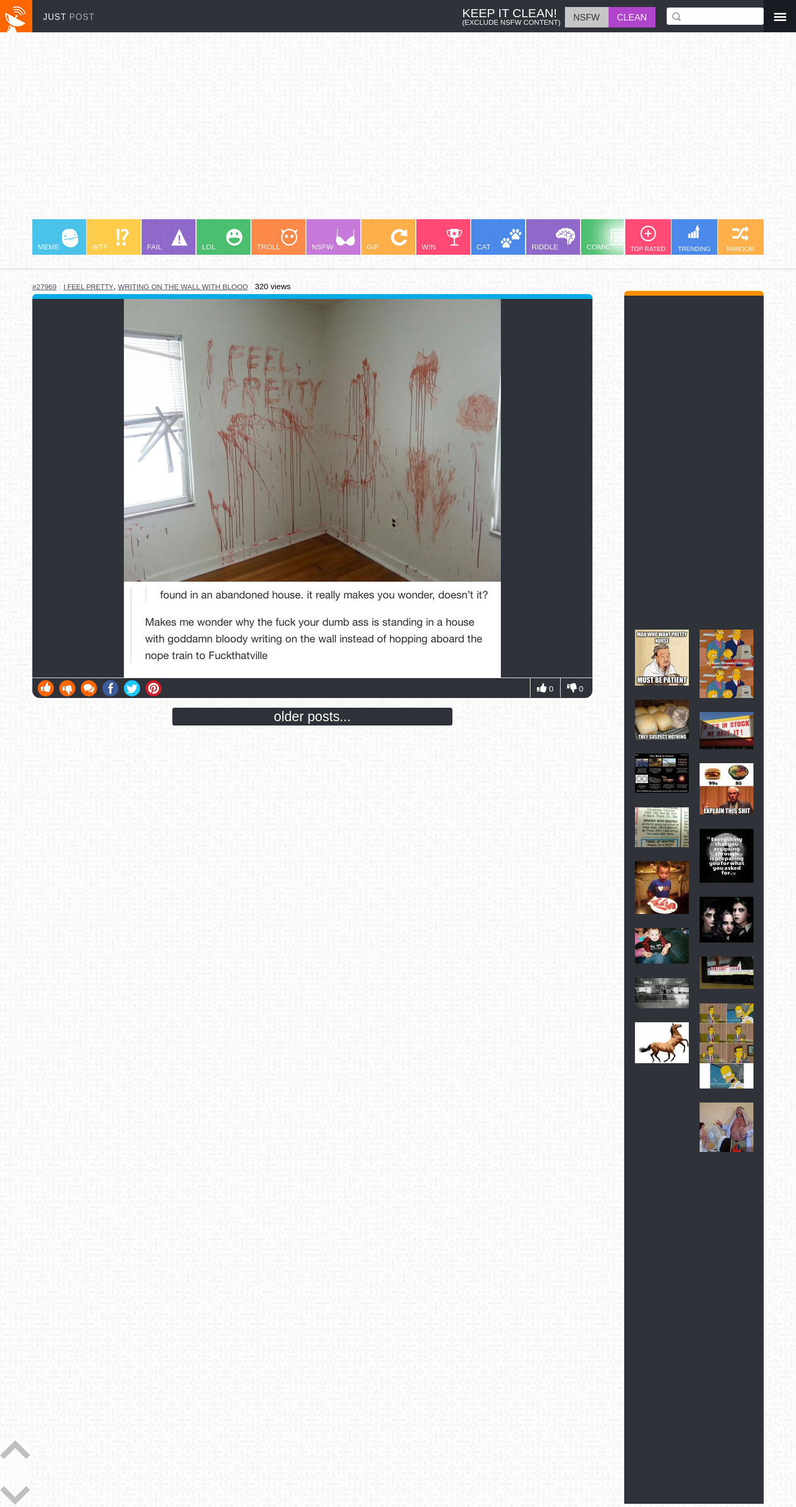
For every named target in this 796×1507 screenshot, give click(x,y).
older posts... (312, 716)
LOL (222, 240)
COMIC (608, 240)
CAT (499, 240)
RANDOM (741, 239)
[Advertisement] (355, 130)
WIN (442, 240)
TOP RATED (647, 239)
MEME (58, 240)
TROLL (277, 240)
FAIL (167, 240)
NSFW (333, 240)
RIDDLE (553, 239)
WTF (110, 240)
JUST (69, 17)
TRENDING (694, 238)
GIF (387, 240)
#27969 (44, 287)
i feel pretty (89, 287)
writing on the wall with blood (183, 287)
